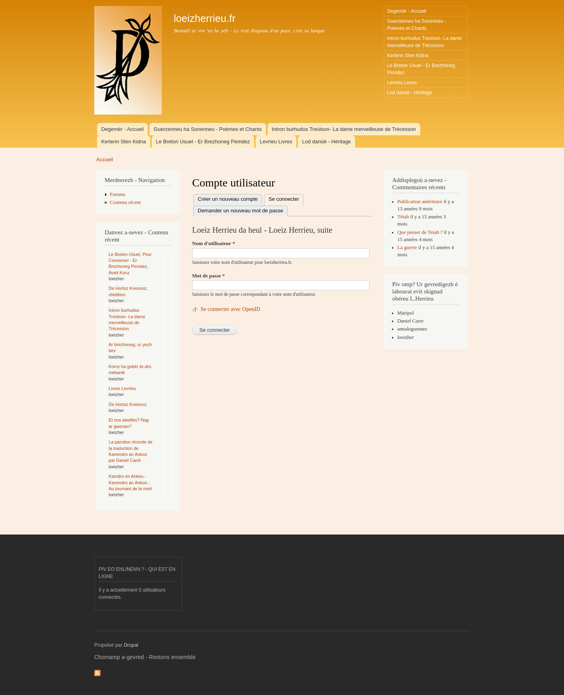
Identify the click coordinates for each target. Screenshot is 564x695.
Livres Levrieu (122, 388)
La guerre (407, 247)
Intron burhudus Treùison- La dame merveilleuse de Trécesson (424, 42)
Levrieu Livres (402, 82)
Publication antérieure (420, 201)
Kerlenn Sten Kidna (407, 55)
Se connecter (286, 199)
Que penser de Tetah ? (420, 232)
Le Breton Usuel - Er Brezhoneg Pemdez (421, 69)
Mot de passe (208, 276)
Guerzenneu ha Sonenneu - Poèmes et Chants (416, 24)
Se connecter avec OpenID (230, 309)
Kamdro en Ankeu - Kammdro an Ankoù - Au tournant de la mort (130, 482)
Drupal (131, 645)
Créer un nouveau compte (228, 199)
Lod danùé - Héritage (409, 92)
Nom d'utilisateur (213, 243)
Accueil (104, 159)
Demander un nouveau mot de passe (240, 211)
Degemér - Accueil (406, 11)
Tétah (403, 217)
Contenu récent (125, 202)
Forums (117, 194)
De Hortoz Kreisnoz (128, 404)
